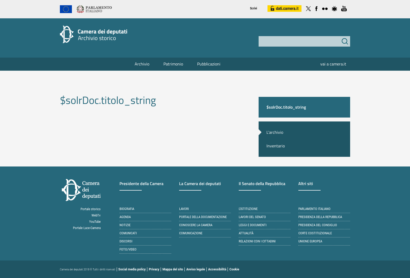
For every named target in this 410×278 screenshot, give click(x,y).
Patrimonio (173, 64)
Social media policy (132, 269)
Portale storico (91, 209)
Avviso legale (195, 269)
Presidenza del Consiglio (317, 225)
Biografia (126, 209)
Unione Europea (310, 241)
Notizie (124, 225)
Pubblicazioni (208, 64)
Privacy (154, 269)
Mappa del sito (172, 269)
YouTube (95, 222)
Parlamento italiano (314, 209)
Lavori (184, 209)
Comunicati (128, 233)
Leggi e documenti (252, 225)
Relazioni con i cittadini (257, 241)
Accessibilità (217, 269)
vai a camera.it (333, 64)
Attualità (246, 233)
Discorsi (125, 241)
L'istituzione (248, 209)
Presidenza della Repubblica (320, 217)
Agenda (125, 217)
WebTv (96, 215)
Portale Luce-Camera (87, 228)
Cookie (234, 269)
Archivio (142, 64)
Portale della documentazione (203, 217)
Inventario (275, 146)
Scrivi (253, 8)
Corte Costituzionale (315, 233)
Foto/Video (127, 249)
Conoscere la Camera (195, 225)
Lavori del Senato (252, 217)
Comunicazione (190, 233)
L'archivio (274, 132)
